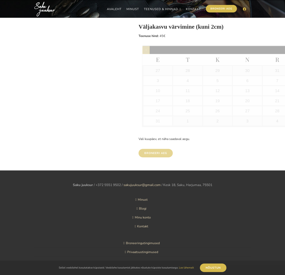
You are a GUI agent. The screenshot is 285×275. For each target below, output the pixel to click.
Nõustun (213, 268)
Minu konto (143, 217)
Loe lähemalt (186, 267)
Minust (143, 200)
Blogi (142, 208)
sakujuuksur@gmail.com (142, 185)
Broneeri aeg (155, 153)
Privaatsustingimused (142, 252)
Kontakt (142, 226)
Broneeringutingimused (143, 243)
